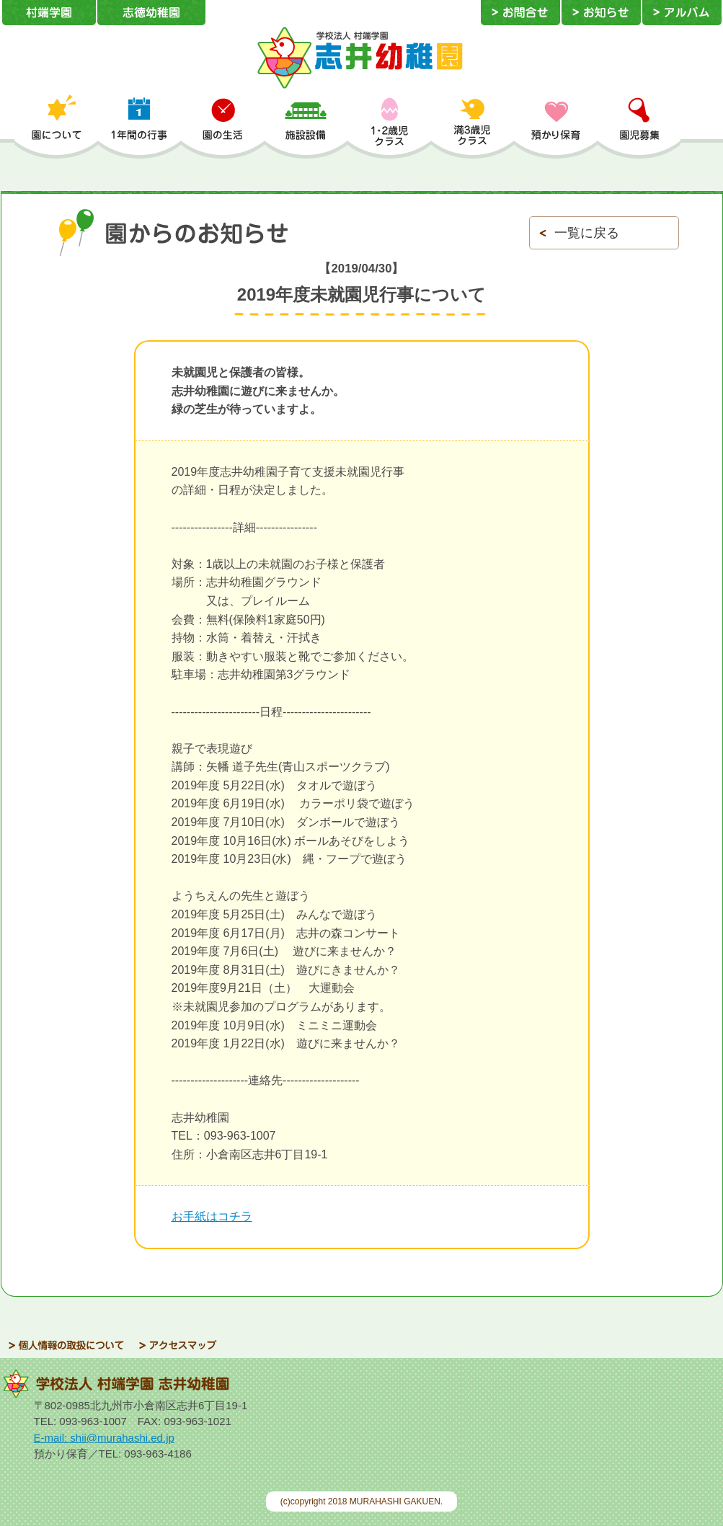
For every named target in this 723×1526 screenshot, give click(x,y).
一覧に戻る (586, 233)
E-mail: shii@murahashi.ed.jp (104, 1438)
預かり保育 (556, 126)
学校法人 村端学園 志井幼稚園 (361, 57)
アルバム (682, 12)
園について (56, 126)
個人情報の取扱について (66, 1345)
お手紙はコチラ (212, 1216)
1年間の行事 (140, 126)
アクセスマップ (178, 1345)
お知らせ (601, 12)
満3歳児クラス (473, 126)
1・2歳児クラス (389, 126)
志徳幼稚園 (151, 12)
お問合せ (520, 12)
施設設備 (306, 126)
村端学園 (49, 12)
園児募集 (639, 126)
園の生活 (223, 126)
